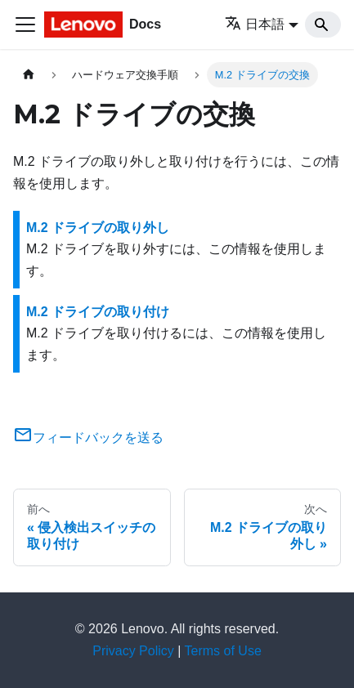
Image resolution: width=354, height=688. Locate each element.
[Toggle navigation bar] (25, 24)
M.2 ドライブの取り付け (97, 312)
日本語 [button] (255, 24)
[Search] (323, 24)
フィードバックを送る (88, 438)
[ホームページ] (28, 74)
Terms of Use (223, 651)
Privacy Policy (133, 651)
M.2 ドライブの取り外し (97, 228)
